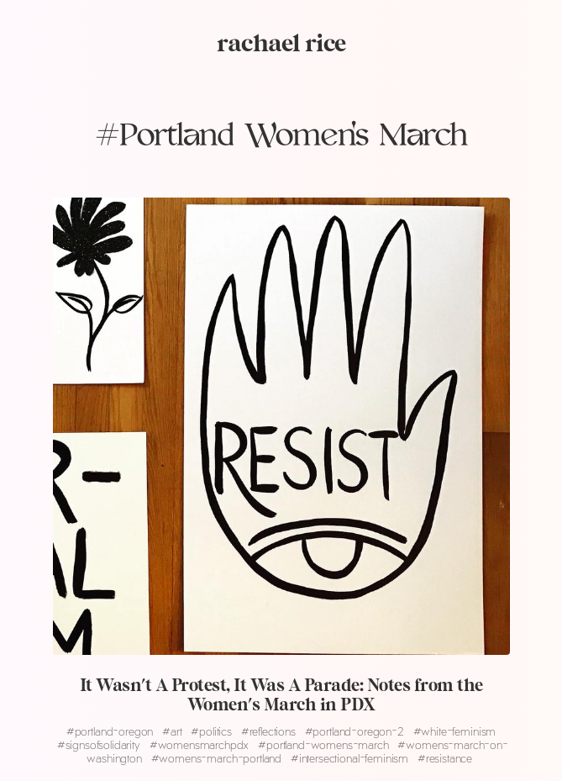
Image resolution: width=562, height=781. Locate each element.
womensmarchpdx (201, 744)
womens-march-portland (218, 758)
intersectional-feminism (351, 758)
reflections (270, 731)
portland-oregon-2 (356, 731)
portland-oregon (111, 731)
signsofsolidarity (100, 744)
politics (212, 731)
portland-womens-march (324, 744)
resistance (445, 758)
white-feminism (454, 731)
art (173, 731)
